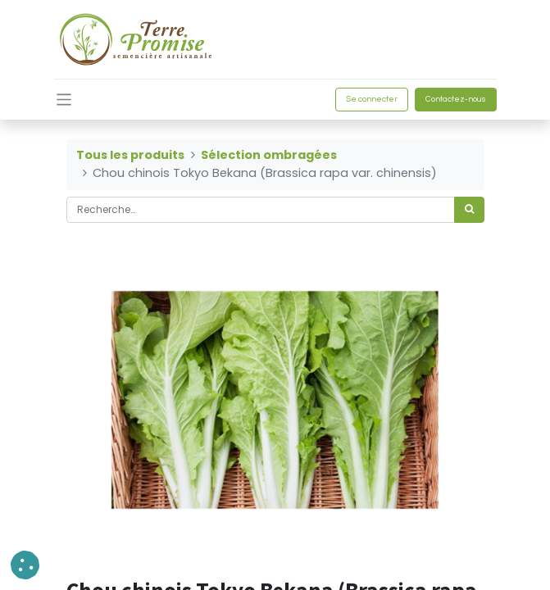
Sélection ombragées (269, 155)
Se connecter (372, 99)
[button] (25, 565)
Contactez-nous (455, 99)
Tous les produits (130, 155)
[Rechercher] (469, 210)
